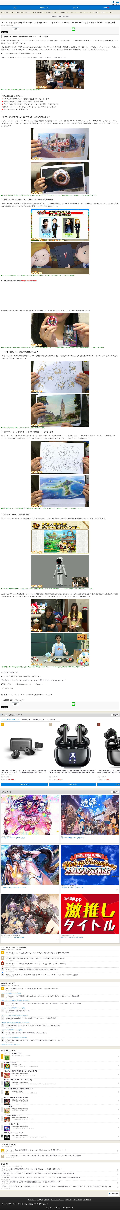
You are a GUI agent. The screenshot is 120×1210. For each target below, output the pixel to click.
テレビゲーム (51, 719)
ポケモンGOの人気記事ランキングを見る (12, 1030)
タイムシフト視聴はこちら (9, 672)
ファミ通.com (78, 1200)
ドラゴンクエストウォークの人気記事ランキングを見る (16, 1000)
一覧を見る (115, 715)
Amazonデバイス (38, 719)
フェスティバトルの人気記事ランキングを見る (13, 1008)
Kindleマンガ (26, 719)
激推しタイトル (63, 16)
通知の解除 (69, 1200)
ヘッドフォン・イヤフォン (10, 719)
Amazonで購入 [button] (24, 784)
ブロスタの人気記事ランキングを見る (11, 1044)
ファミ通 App (7, 3)
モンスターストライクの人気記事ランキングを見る (14, 1037)
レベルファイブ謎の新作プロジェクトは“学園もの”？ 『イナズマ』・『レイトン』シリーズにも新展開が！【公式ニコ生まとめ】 (75, 12)
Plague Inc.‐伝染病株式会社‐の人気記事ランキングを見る (15, 1022)
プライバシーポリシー (57, 1200)
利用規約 (40, 1200)
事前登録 (54, 16)
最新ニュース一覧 (31, 12)
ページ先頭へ (114, 1193)
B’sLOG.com (87, 1200)
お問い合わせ (32, 1200)
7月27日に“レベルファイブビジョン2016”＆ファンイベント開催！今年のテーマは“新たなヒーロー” (33, 57)
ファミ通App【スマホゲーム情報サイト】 (13, 12)
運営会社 (47, 1200)
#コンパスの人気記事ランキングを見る (11, 993)
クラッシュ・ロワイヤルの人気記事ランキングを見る (15, 1015)
